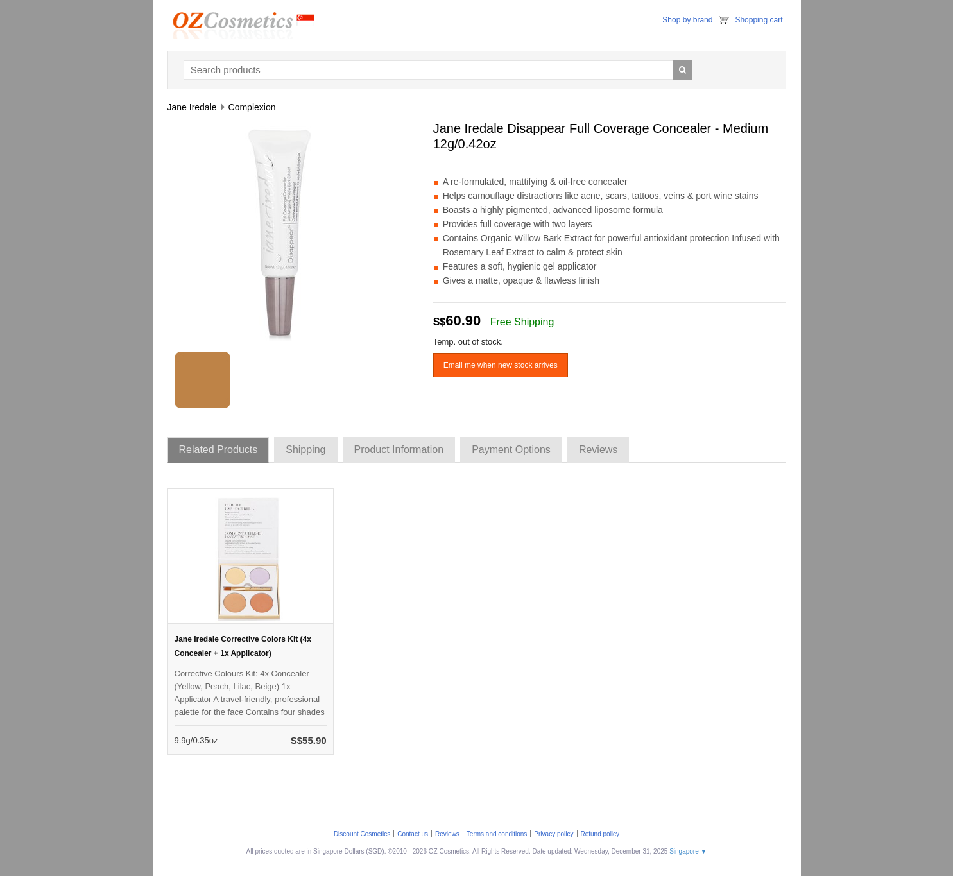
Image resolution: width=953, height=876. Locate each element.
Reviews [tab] (598, 449)
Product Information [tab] (399, 449)
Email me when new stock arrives (500, 365)
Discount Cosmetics (362, 833)
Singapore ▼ (688, 851)
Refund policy (600, 833)
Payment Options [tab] (511, 449)
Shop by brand (687, 19)
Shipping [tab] (305, 449)
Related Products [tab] (218, 449)
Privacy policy (553, 833)
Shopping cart (758, 19)
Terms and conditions (497, 833)
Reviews (447, 833)
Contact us (412, 833)
